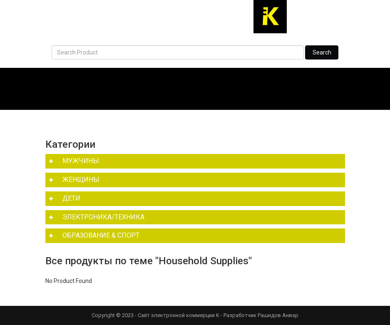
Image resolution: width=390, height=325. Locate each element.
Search (322, 52)
